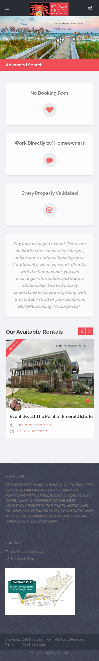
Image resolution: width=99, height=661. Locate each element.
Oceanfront (39, 431)
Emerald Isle (42, 425)
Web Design (41, 653)
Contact (44, 645)
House (22, 431)
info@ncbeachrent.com (28, 551)
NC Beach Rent (22, 558)
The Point (24, 425)
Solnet (62, 653)
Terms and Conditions (21, 645)
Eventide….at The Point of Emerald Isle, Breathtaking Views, (51, 416)
